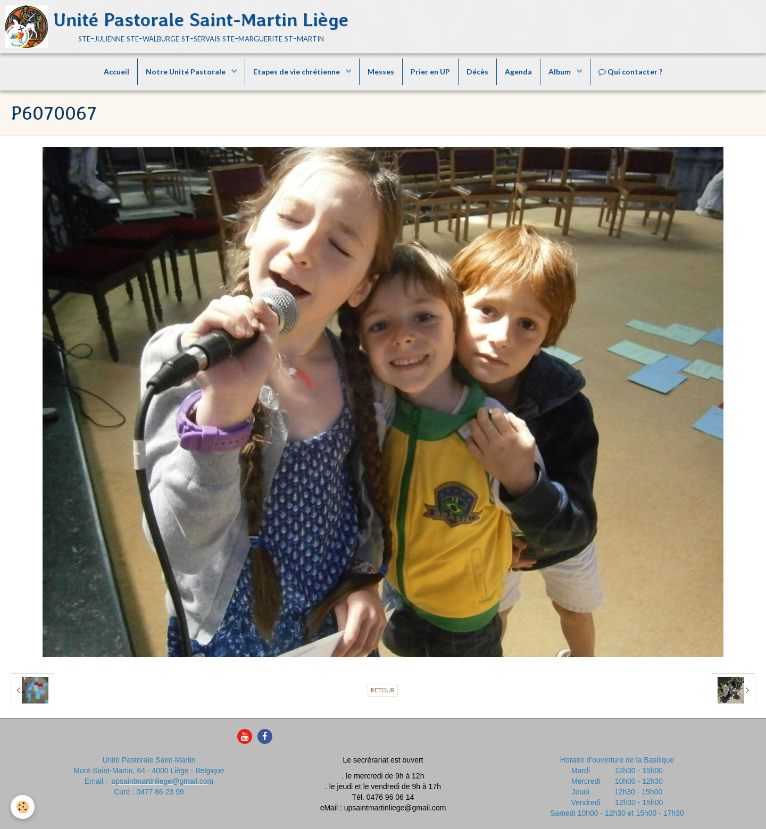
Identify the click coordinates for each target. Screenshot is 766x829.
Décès (477, 71)
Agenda (518, 71)
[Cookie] (23, 807)
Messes (381, 71)
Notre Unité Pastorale (186, 71)
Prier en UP (430, 71)
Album (560, 71)
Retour (383, 690)
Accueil (116, 71)
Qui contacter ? (630, 71)
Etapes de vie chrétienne (297, 71)
